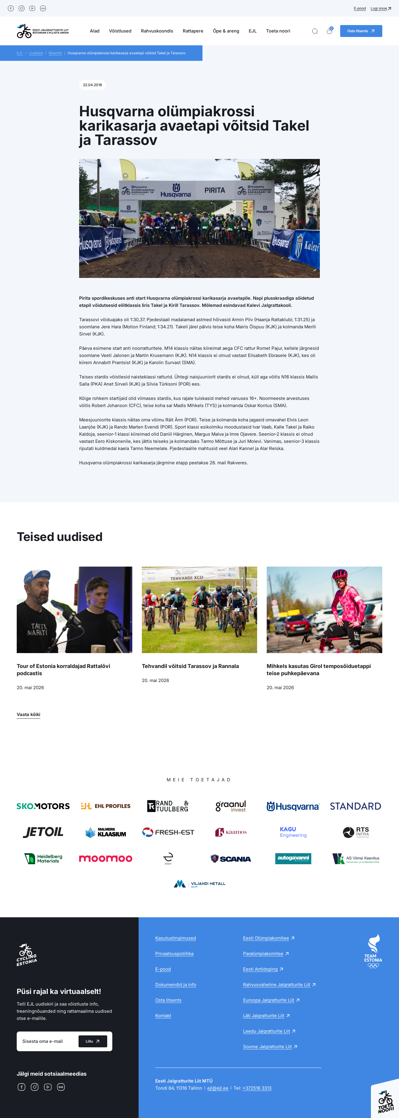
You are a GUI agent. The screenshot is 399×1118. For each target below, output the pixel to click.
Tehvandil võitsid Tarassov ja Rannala (190, 666)
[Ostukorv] (329, 31)
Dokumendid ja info (175, 984)
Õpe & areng (226, 31)
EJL (253, 31)
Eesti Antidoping (260, 969)
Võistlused (120, 31)
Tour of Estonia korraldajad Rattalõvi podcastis (63, 669)
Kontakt (163, 1015)
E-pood (360, 8)
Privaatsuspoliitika (174, 953)
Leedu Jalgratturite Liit (266, 1031)
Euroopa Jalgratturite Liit (268, 1000)
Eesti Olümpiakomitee (266, 938)
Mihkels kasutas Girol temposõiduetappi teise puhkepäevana (319, 669)
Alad (94, 31)
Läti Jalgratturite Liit (263, 1015)
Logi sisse (379, 8)
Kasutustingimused (175, 938)
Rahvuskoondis (157, 31)
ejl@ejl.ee (217, 1088)
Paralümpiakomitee (263, 953)
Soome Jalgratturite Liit (267, 1046)
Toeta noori (278, 31)
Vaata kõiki (28, 714)
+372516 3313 (257, 1088)
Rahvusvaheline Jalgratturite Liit (276, 984)
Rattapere (193, 31)
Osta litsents (168, 1000)
